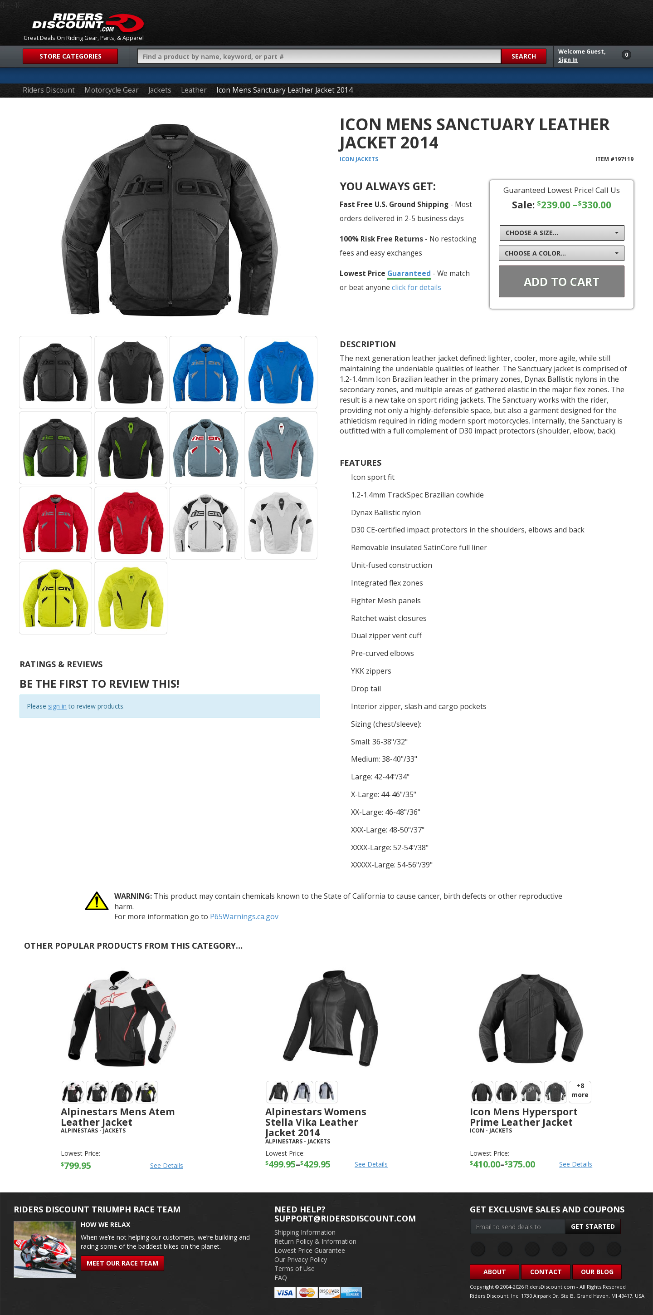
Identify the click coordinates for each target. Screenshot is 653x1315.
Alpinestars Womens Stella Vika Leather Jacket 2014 (315, 1122)
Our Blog (597, 1271)
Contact (546, 1271)
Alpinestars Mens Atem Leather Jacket (118, 1116)
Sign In (568, 60)
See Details (166, 1165)
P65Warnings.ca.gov (244, 916)
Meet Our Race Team (122, 1263)
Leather (194, 90)
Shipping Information (305, 1232)
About (494, 1271)
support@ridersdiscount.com (345, 1218)
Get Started (593, 1226)
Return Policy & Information (315, 1241)
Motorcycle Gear (111, 90)
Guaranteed (409, 273)
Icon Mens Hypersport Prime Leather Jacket (524, 1116)
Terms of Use (294, 1268)
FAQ (280, 1277)
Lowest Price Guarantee (309, 1250)
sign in (57, 706)
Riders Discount (49, 90)
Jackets (159, 90)
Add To (561, 281)
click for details (416, 287)
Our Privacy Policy (300, 1259)
